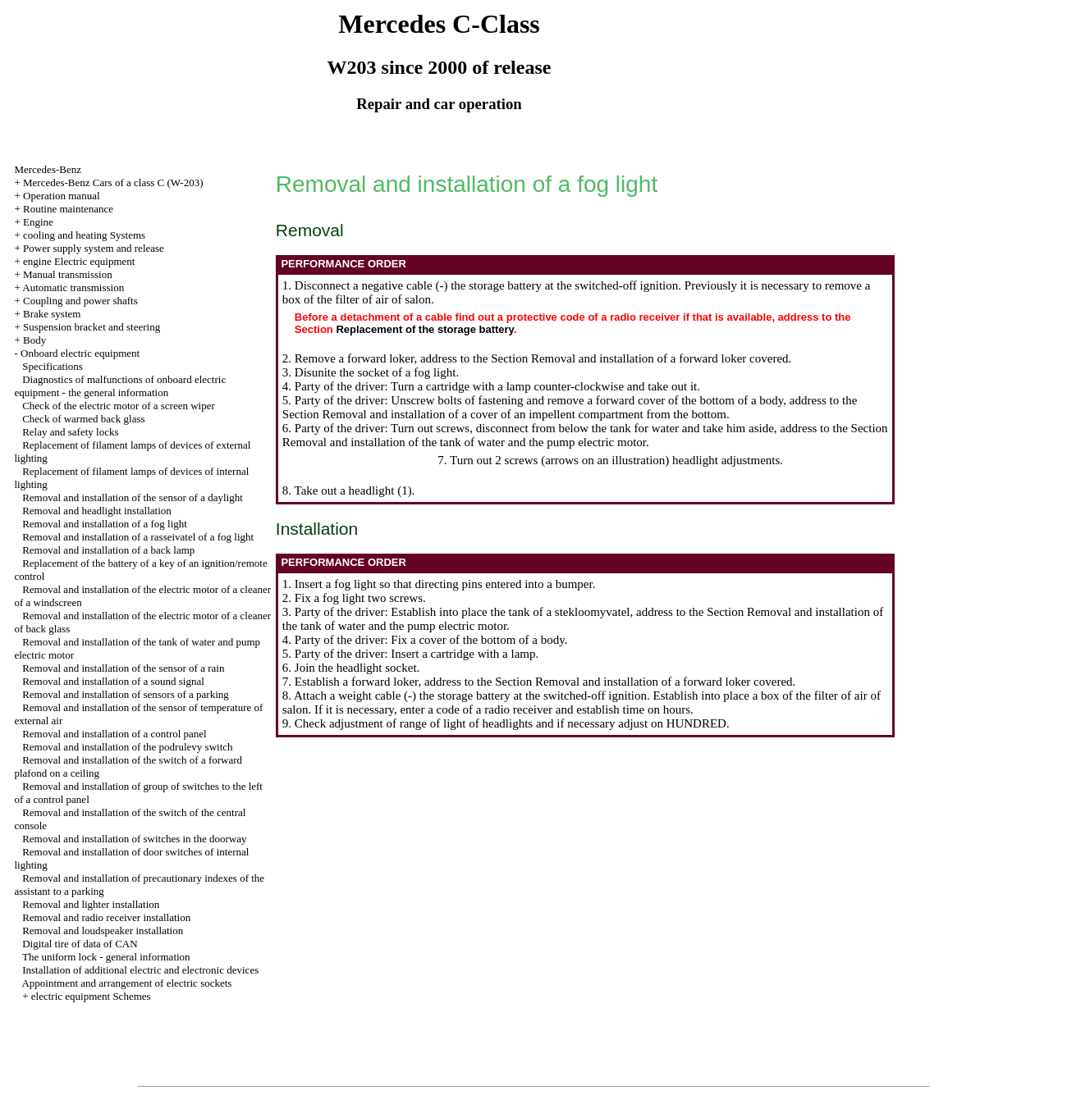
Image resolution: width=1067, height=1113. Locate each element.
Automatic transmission (73, 287)
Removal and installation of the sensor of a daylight (132, 497)
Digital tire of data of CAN (79, 943)
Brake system (51, 314)
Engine (38, 222)
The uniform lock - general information (106, 957)
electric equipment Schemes (91, 996)
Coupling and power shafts (80, 300)
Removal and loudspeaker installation (102, 930)
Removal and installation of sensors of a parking (125, 694)
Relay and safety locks (70, 432)
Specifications (52, 366)
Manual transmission (67, 274)
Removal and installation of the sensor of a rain (123, 668)
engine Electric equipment (79, 261)
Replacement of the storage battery (424, 329)
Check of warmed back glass (83, 419)
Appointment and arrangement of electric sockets (126, 983)
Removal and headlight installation (97, 510)
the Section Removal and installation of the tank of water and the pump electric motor (585, 435)
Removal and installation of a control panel (114, 734)
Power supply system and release (93, 248)
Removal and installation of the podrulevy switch (127, 747)
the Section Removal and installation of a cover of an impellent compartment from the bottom (570, 407)
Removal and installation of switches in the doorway (134, 838)
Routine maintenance (68, 209)
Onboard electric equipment (80, 353)
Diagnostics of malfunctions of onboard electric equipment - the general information (120, 386)
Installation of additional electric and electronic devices (140, 970)
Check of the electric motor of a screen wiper (118, 405)
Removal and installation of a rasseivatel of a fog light (138, 537)
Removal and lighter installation (90, 904)
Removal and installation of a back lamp (108, 550)
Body (34, 340)
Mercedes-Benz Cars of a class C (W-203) (113, 182)
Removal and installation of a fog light (104, 524)
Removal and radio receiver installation (106, 917)
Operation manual (61, 195)
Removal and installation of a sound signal (113, 681)
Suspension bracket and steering (91, 327)
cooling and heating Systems (84, 235)
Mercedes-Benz (47, 169)
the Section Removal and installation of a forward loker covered (630, 358)
